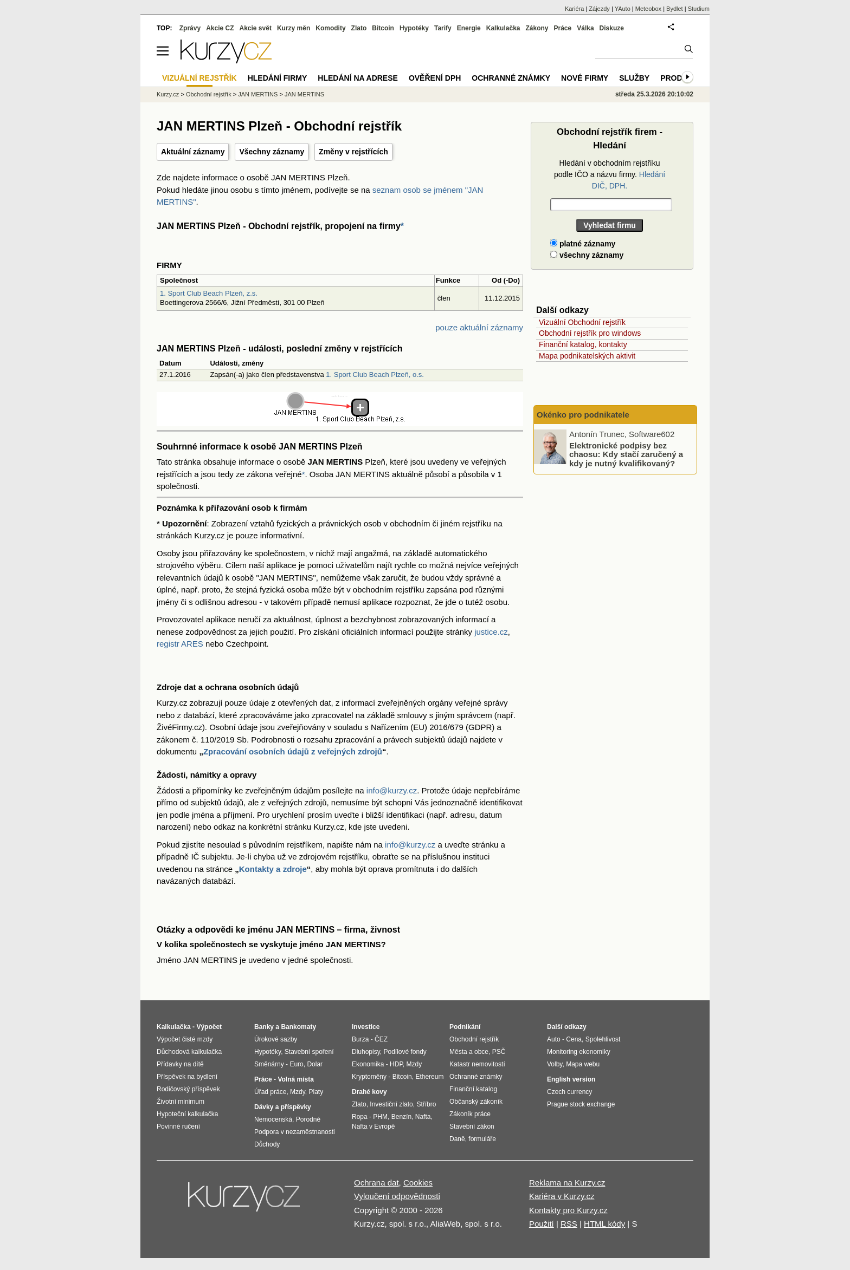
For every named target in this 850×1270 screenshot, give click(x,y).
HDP (396, 1064)
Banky (264, 1027)
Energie (469, 28)
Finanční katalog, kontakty (583, 344)
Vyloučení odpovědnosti (397, 1196)
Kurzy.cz (168, 94)
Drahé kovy (369, 1092)
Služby (634, 78)
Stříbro (426, 1104)
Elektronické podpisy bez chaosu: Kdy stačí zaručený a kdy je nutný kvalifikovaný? (626, 453)
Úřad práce (270, 1092)
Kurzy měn (293, 28)
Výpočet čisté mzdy (184, 1039)
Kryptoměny (369, 1076)
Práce (563, 28)
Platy (316, 1092)
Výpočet (209, 1027)
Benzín (401, 1117)
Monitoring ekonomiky (578, 1052)
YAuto (622, 8)
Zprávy (190, 28)
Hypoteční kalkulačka (187, 1114)
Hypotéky (414, 28)
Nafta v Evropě (373, 1126)
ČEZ (381, 1039)
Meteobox (648, 8)
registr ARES (180, 643)
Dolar (315, 1064)
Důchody (267, 1144)
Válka (585, 28)
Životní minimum (180, 1101)
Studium (699, 8)
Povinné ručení (178, 1126)
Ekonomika (368, 1064)
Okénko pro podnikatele (583, 414)
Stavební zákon (471, 1126)
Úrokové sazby (275, 1039)
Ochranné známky (511, 78)
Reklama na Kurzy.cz (567, 1182)
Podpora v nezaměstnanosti (294, 1132)
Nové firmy (584, 78)
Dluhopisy (366, 1052)
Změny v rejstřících (353, 151)
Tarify (443, 28)
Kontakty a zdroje (273, 869)
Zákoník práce (470, 1114)
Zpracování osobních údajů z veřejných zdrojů (292, 751)
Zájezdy (599, 8)
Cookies (418, 1182)
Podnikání (464, 1027)
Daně (457, 1139)
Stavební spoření (309, 1052)
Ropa (360, 1117)
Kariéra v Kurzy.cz (562, 1196)
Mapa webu (583, 1064)
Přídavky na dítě (180, 1064)
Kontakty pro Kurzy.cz (568, 1210)
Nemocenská (273, 1119)
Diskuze (612, 28)
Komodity (330, 28)
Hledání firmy (277, 78)
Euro (296, 1064)
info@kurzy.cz (391, 790)
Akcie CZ (220, 28)
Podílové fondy (404, 1052)
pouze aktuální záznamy (479, 327)
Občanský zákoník (476, 1101)
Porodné (308, 1119)
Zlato (359, 28)
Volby (554, 1064)
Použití (541, 1223)
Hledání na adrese (358, 78)
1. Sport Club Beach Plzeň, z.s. (208, 293)
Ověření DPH (435, 78)
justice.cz (491, 631)
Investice (365, 1027)
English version (571, 1079)
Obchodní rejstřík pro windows (590, 333)
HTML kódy (604, 1223)
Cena (574, 1039)
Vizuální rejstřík (199, 78)
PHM (380, 1117)
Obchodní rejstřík (208, 94)
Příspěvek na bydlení (187, 1076)
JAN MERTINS (258, 94)
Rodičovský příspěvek (188, 1089)
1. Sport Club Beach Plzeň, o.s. (375, 374)
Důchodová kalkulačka (189, 1052)
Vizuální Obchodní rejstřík (582, 322)
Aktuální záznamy (192, 151)
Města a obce (468, 1052)
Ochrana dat (376, 1182)
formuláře (482, 1139)
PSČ (499, 1052)
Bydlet (674, 8)
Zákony (536, 28)
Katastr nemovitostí (477, 1064)
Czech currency (569, 1092)
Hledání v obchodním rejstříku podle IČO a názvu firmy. (609, 174)
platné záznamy (582, 243)
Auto (554, 1039)
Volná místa (295, 1079)
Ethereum (429, 1076)
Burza (360, 1039)
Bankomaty (298, 1027)
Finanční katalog (473, 1089)
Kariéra (574, 8)
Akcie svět (256, 28)
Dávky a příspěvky (282, 1107)
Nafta (423, 1117)
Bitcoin (383, 28)
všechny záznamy (586, 255)
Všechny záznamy (271, 151)
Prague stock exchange (581, 1104)
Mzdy (297, 1092)
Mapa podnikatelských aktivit (587, 355)
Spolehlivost (603, 1039)
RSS (569, 1223)
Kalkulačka (503, 28)
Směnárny (269, 1064)
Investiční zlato (391, 1104)
